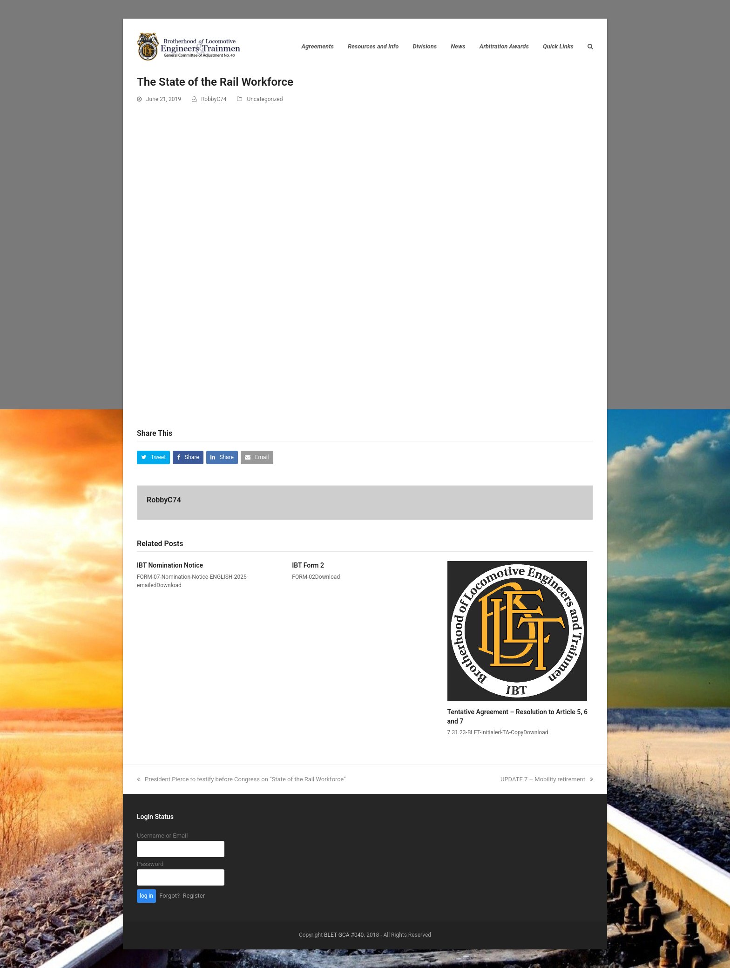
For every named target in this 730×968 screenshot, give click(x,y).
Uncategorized (265, 99)
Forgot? (169, 895)
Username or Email (162, 835)
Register (194, 895)
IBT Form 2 (308, 565)
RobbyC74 (214, 99)
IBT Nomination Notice (170, 565)
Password (150, 863)
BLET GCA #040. (344, 935)
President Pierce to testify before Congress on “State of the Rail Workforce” (241, 779)
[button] (153, 457)
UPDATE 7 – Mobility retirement (546, 779)
